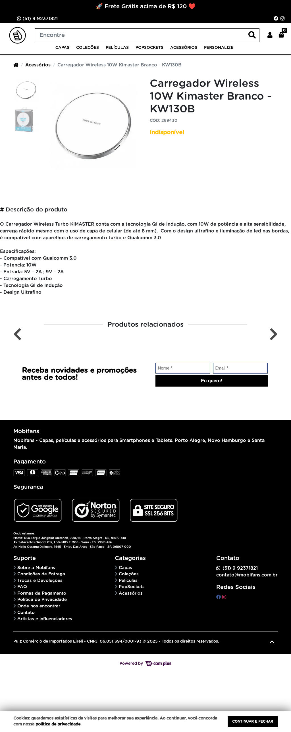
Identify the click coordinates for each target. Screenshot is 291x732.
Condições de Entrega (41, 574)
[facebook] (219, 597)
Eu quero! (211, 380)
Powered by (145, 664)
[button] (270, 35)
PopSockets (149, 48)
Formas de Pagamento (41, 593)
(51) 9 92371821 (37, 18)
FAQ (22, 587)
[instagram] (224, 597)
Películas (117, 48)
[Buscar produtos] (147, 35)
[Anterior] (17, 334)
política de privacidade (58, 724)
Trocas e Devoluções (40, 580)
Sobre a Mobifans (36, 568)
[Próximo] (273, 334)
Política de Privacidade (42, 599)
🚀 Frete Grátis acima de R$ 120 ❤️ (146, 6)
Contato (26, 613)
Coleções (87, 48)
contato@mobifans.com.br (247, 575)
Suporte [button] (24, 558)
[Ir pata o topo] (272, 641)
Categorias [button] (130, 558)
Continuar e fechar (252, 721)
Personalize (218, 48)
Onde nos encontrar (38, 606)
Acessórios (183, 48)
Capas (62, 48)
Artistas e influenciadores (44, 619)
